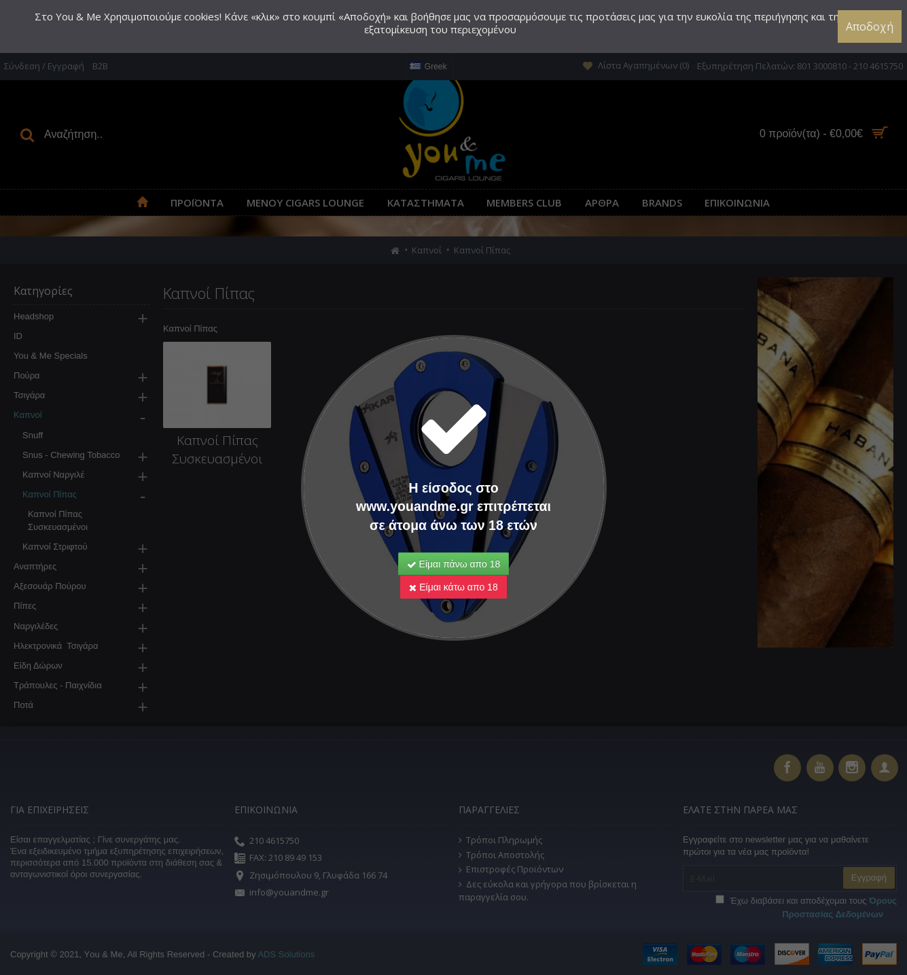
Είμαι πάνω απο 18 (454, 564)
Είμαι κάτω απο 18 (453, 587)
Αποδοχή (869, 26)
